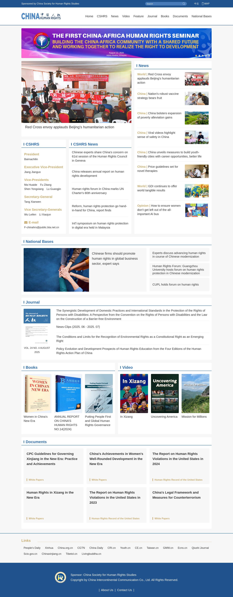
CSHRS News (85, 144)
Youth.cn (125, 547)
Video (126, 16)
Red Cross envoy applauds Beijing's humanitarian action (158, 78)
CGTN (81, 547)
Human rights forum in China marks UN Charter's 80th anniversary (98, 191)
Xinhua (49, 547)
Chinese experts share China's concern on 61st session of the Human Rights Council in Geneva (100, 156)
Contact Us (124, 590)
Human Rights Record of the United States (179, 480)
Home (89, 16)
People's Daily (32, 547)
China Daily (96, 547)
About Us (107, 590)
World (141, 74)
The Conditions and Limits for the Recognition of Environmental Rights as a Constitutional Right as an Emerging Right (130, 339)
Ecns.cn (182, 547)
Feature (138, 16)
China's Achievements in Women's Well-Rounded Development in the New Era (116, 459)
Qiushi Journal (200, 547)
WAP (207, 3)
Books (165, 16)
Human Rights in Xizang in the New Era (50, 495)
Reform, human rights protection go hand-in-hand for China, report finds (99, 208)
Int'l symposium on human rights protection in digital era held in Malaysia (100, 225)
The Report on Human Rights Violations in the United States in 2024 (177, 459)
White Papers (36, 480)
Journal (152, 16)
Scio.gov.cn (30, 553)
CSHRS (102, 16)
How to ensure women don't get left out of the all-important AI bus (159, 210)
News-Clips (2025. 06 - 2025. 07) (78, 326)
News (114, 16)
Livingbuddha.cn (91, 553)
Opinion (143, 205)
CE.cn (138, 547)
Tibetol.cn (71, 553)
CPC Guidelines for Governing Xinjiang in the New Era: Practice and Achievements (52, 459)
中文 (196, 3)
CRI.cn (112, 547)
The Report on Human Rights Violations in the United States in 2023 (115, 497)
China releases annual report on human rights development (98, 173)
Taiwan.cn (153, 547)
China (141, 93)
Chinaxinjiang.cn (51, 553)
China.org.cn (65, 547)
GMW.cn (168, 547)
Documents (180, 16)
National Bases (202, 16)
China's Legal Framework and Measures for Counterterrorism (176, 495)
